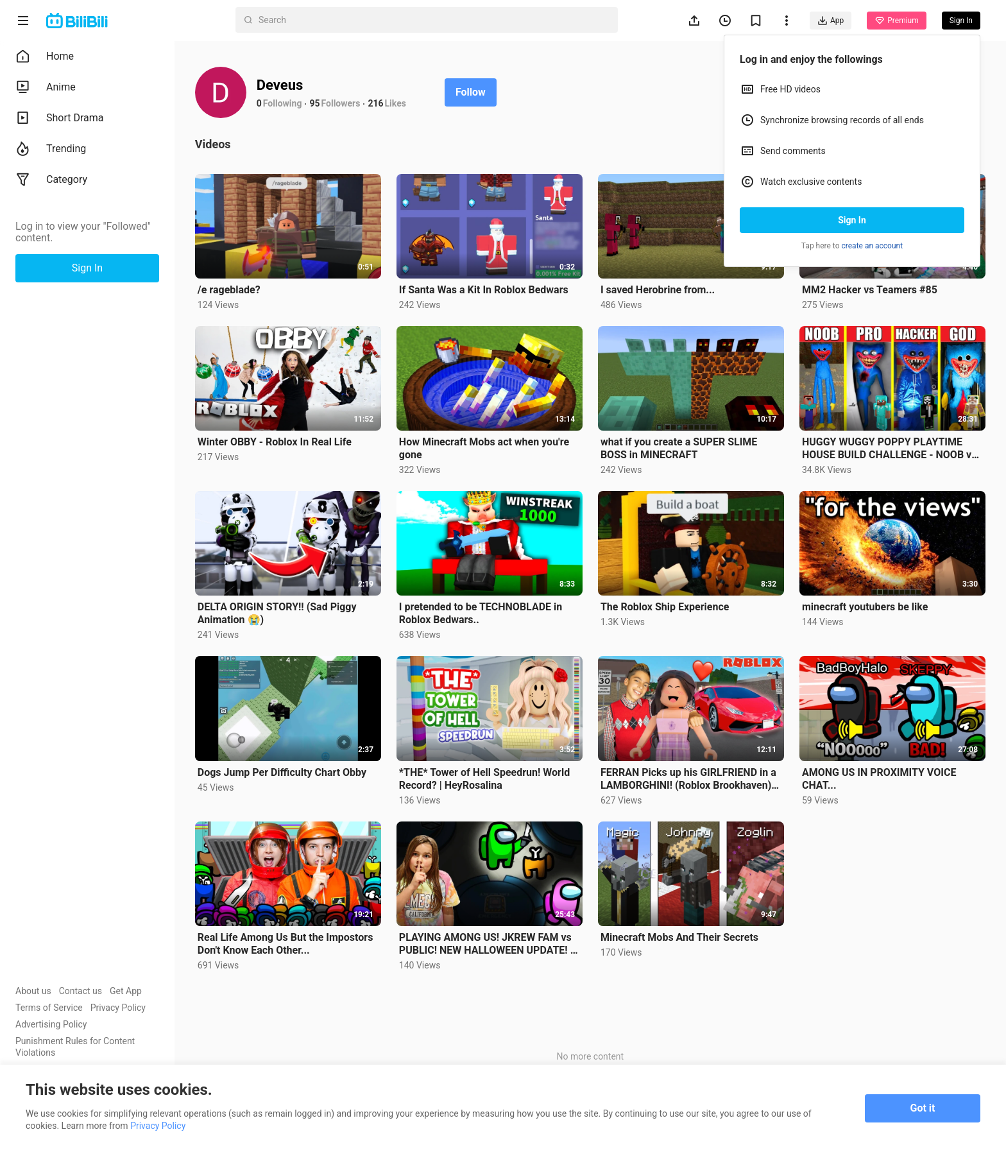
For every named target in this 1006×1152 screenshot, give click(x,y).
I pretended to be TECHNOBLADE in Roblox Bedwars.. (480, 613)
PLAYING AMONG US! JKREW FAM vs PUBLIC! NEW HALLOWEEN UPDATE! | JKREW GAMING (486, 944)
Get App (126, 991)
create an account (872, 245)
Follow (471, 92)
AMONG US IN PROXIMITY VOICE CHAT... (879, 778)
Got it (922, 1108)
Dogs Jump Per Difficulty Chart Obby (282, 772)
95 (315, 103)
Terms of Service (49, 1007)
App (830, 20)
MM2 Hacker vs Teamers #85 (869, 290)
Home (44, 56)
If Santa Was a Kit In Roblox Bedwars (483, 290)
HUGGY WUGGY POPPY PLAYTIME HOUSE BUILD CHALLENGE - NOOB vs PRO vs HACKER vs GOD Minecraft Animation (889, 448)
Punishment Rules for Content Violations (75, 1047)
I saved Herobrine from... (658, 290)
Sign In (852, 220)
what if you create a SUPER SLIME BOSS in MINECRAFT (679, 448)
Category (51, 179)
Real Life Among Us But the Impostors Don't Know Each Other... (285, 943)
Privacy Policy (118, 1007)
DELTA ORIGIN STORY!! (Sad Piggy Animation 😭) (277, 613)
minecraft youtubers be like (865, 607)
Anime (45, 87)
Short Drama (59, 118)
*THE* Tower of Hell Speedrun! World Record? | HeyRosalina (484, 778)
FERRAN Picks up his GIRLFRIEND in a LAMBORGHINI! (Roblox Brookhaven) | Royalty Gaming (688, 779)
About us (33, 991)
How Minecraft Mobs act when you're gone (484, 448)
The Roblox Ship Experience (665, 607)
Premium (896, 20)
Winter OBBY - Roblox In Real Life (275, 442)
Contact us (80, 991)
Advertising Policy (51, 1024)
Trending (50, 149)
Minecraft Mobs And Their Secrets (679, 937)
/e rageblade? (229, 290)
